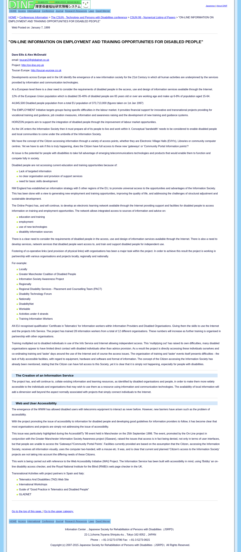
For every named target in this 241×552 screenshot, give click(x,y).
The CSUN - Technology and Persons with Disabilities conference (89, 17)
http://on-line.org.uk (32, 65)
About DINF (221, 6)
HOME (13, 11)
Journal (59, 11)
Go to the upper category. (59, 511)
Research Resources (76, 11)
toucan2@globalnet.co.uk (34, 60)
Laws (91, 11)
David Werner (103, 11)
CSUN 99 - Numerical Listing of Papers (152, 17)
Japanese (210, 6)
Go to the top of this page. (27, 511)
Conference (48, 11)
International (33, 11)
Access (22, 11)
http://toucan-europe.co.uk (46, 70)
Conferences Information (33, 17)
